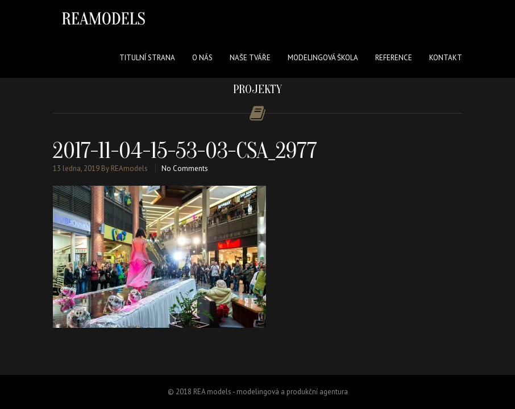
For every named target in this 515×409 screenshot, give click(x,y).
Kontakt (445, 57)
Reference (393, 57)
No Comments (184, 168)
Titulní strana (147, 57)
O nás (202, 57)
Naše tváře (250, 57)
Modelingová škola (323, 57)
